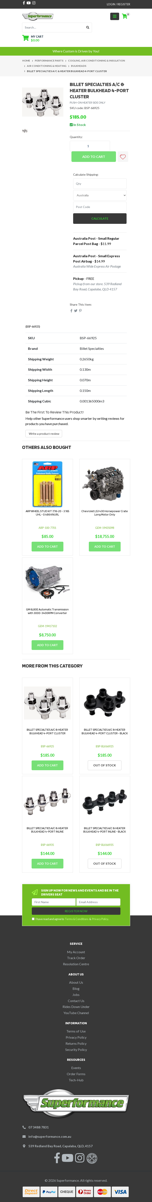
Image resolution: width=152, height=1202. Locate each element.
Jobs (76, 995)
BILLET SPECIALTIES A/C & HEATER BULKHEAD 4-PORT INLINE (47, 829)
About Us (76, 982)
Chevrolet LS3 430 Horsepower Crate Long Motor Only (104, 512)
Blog (76, 988)
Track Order (76, 958)
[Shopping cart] (124, 16)
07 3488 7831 (38, 1127)
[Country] (100, 195)
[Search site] (88, 27)
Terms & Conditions (76, 919)
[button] (123, 156)
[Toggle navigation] (114, 16)
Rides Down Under (76, 1007)
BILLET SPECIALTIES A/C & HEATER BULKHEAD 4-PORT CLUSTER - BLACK (105, 731)
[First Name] (54, 902)
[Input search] (53, 27)
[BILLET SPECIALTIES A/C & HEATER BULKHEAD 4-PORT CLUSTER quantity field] (90, 146)
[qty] (100, 183)
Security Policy (76, 1049)
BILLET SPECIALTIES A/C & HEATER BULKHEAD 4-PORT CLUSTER (47, 731)
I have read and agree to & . (70, 919)
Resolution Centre (76, 964)
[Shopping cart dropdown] (33, 38)
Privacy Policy (100, 919)
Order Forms (76, 1074)
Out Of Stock (104, 765)
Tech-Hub (76, 1080)
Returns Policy (76, 1043)
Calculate (99, 218)
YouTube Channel (76, 1013)
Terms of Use (76, 1031)
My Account (76, 952)
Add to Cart (93, 157)
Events (76, 1068)
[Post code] (100, 207)
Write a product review (43, 433)
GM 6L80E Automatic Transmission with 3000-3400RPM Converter (47, 611)
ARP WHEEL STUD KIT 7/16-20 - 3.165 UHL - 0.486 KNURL (47, 512)
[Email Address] (98, 902)
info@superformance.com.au (49, 1136)
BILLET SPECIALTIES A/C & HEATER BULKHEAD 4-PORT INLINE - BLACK (104, 829)
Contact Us (76, 1001)
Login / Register (118, 4)
